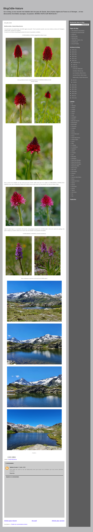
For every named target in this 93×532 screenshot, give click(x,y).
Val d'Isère (74, 192)
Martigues (73, 158)
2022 (73, 56)
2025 (73, 49)
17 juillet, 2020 (21, 467)
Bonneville (74, 124)
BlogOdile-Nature (13, 8)
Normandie (74, 171)
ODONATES (74, 38)
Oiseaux (73, 173)
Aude (72, 115)
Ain (72, 103)
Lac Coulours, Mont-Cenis (79, 73)
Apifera (73, 111)
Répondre (12, 473)
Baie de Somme (75, 120)
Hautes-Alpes (74, 139)
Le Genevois (74, 147)
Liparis (73, 150)
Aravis (72, 113)
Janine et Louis (14, 467)
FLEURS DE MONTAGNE (77, 32)
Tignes (73, 190)
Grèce (72, 135)
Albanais (73, 105)
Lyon (72, 154)
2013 (73, 95)
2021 (73, 58)
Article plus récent (10, 521)
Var (72, 194)
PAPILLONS (74, 36)
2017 (73, 89)
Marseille (73, 156)
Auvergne (73, 117)
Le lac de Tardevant (77, 68)
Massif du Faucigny (76, 164)
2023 (73, 54)
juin (74, 80)
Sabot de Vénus (75, 181)
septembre (76, 62)
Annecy (73, 109)
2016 (73, 91)
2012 (73, 97)
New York (73, 169)
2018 (73, 87)
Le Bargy (73, 145)
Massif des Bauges (76, 160)
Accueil (34, 521)
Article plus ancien (58, 521)
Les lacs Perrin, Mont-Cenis (79, 75)
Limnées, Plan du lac (78, 71)
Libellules (73, 149)
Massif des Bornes (76, 162)
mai (74, 82)
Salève (73, 182)
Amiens (73, 107)
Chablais (73, 128)
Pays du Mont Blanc (76, 177)
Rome (72, 179)
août (74, 64)
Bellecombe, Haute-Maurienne (80, 77)
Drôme (73, 132)
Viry (72, 196)
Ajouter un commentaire (12, 477)
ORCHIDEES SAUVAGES (77, 30)
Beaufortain (74, 122)
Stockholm (74, 186)
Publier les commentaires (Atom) (19, 524)
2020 (73, 60)
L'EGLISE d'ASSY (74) (77, 40)
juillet (74, 66)
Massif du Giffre (75, 165)
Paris (72, 175)
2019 (73, 85)
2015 (73, 93)
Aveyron (73, 119)
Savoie (73, 184)
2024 (73, 52)
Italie (72, 143)
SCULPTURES (75, 43)
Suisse (73, 188)
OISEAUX (73, 34)
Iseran (72, 141)
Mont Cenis (74, 167)
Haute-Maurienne (12, 459)
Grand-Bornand (75, 133)
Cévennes (73, 126)
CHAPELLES (74, 42)
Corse (72, 130)
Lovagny (73, 152)
